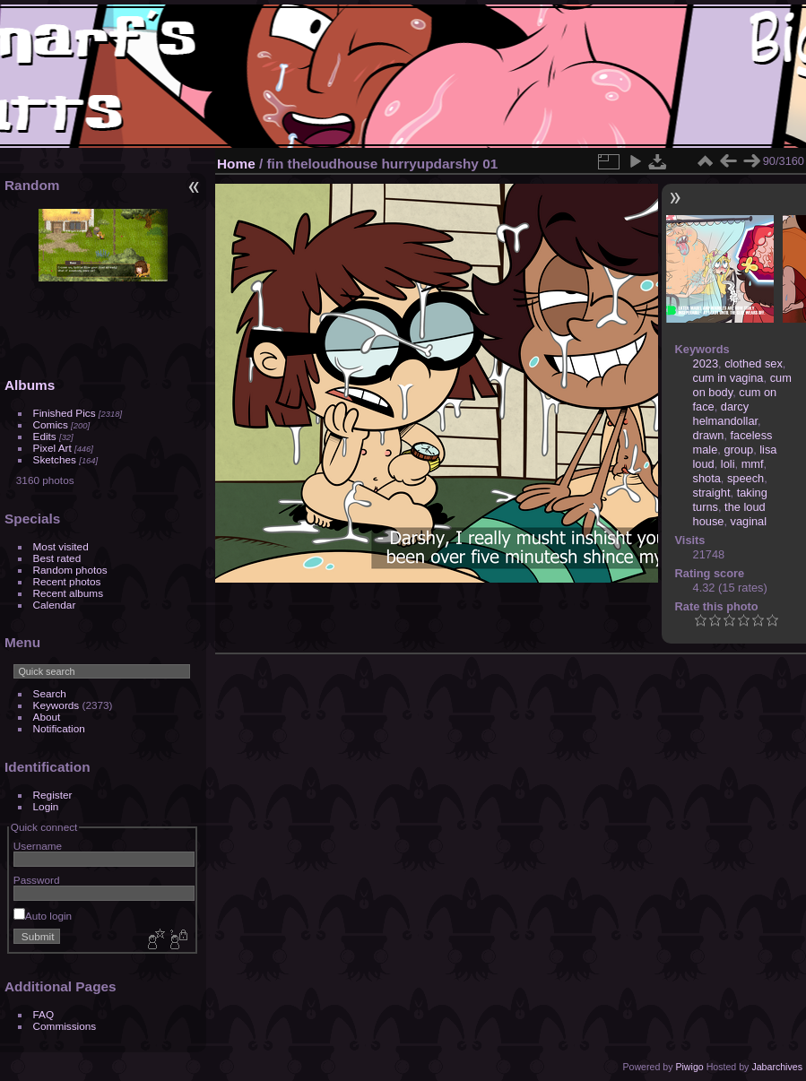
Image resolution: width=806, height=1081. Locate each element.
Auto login (42, 915)
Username (37, 846)
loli (728, 464)
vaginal (749, 521)
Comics (50, 424)
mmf (752, 464)
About (47, 716)
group (738, 449)
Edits (44, 436)
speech (745, 478)
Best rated (57, 558)
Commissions (65, 1026)
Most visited (61, 546)
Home (236, 163)
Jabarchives (776, 1066)
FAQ (44, 1014)
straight (712, 492)
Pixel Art (52, 448)
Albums (29, 385)
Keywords (56, 705)
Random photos (70, 569)
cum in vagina (728, 378)
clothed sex (753, 363)
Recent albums (68, 593)
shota (707, 478)
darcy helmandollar (725, 414)
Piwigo (689, 1066)
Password (36, 880)
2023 (705, 363)
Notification (59, 728)
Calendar (54, 604)
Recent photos (67, 581)
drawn (708, 435)
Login (46, 806)
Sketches (54, 459)
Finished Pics (64, 413)
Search (49, 693)
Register (53, 794)
